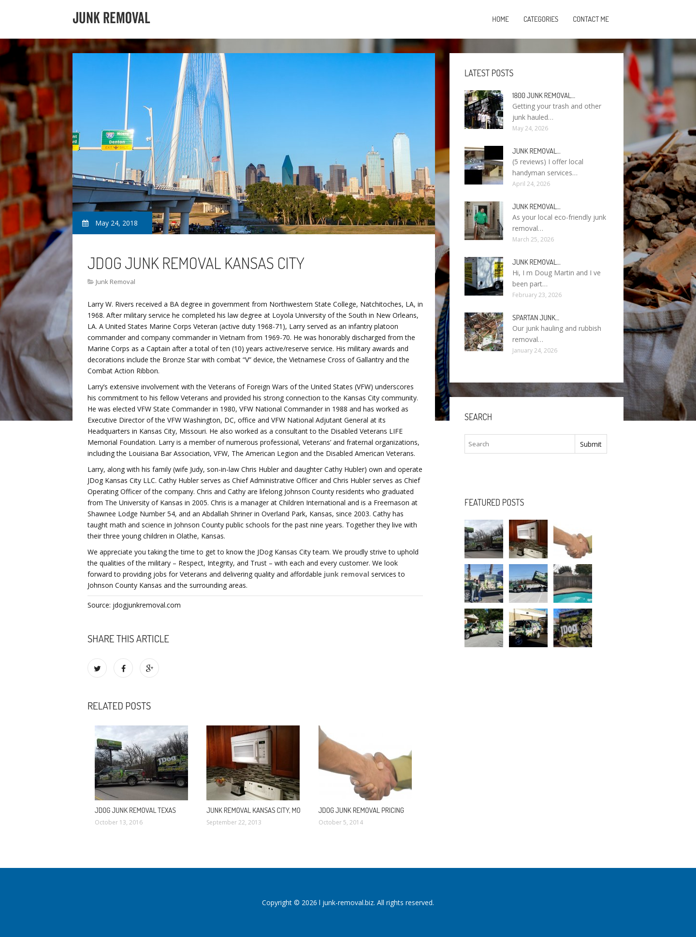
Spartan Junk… (535, 317)
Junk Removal (115, 281)
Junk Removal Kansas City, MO (253, 810)
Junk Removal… (536, 151)
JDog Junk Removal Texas (135, 810)
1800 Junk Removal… (543, 95)
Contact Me (591, 19)
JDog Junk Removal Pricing (361, 810)
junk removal (346, 574)
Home (500, 19)
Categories (540, 19)
